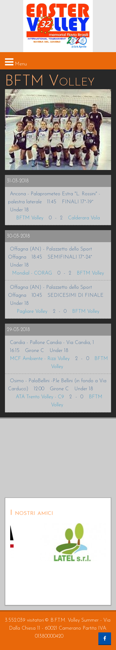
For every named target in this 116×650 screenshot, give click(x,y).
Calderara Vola (84, 218)
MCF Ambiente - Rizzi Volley (40, 358)
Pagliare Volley (32, 311)
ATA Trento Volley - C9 (40, 397)
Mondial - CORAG (32, 273)
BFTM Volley (29, 218)
